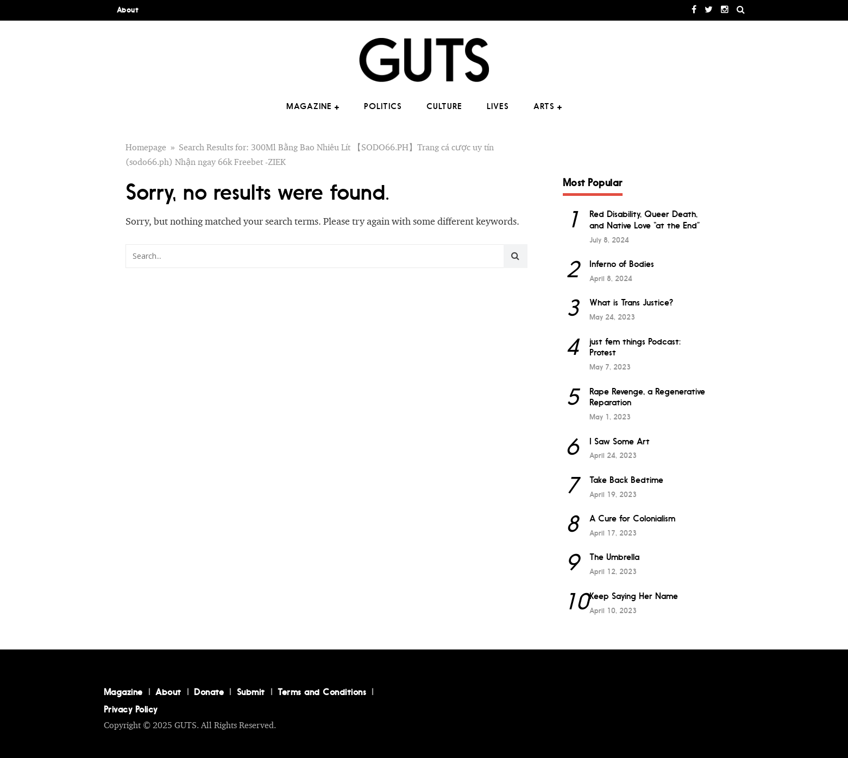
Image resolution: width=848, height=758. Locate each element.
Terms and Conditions (322, 691)
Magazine (309, 106)
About (128, 10)
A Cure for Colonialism (632, 518)
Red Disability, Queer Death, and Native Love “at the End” (644, 220)
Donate (209, 691)
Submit (251, 691)
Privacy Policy (131, 709)
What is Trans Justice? (631, 302)
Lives (498, 106)
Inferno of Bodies (621, 264)
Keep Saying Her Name (633, 596)
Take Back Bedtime (626, 480)
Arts (544, 106)
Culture (444, 106)
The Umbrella (614, 557)
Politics (383, 106)
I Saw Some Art (619, 441)
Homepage (145, 147)
